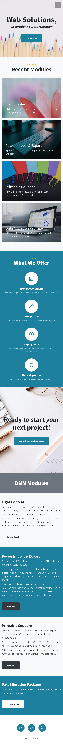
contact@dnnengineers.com (31, 441)
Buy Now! (11, 606)
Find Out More (31, 38)
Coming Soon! (13, 537)
